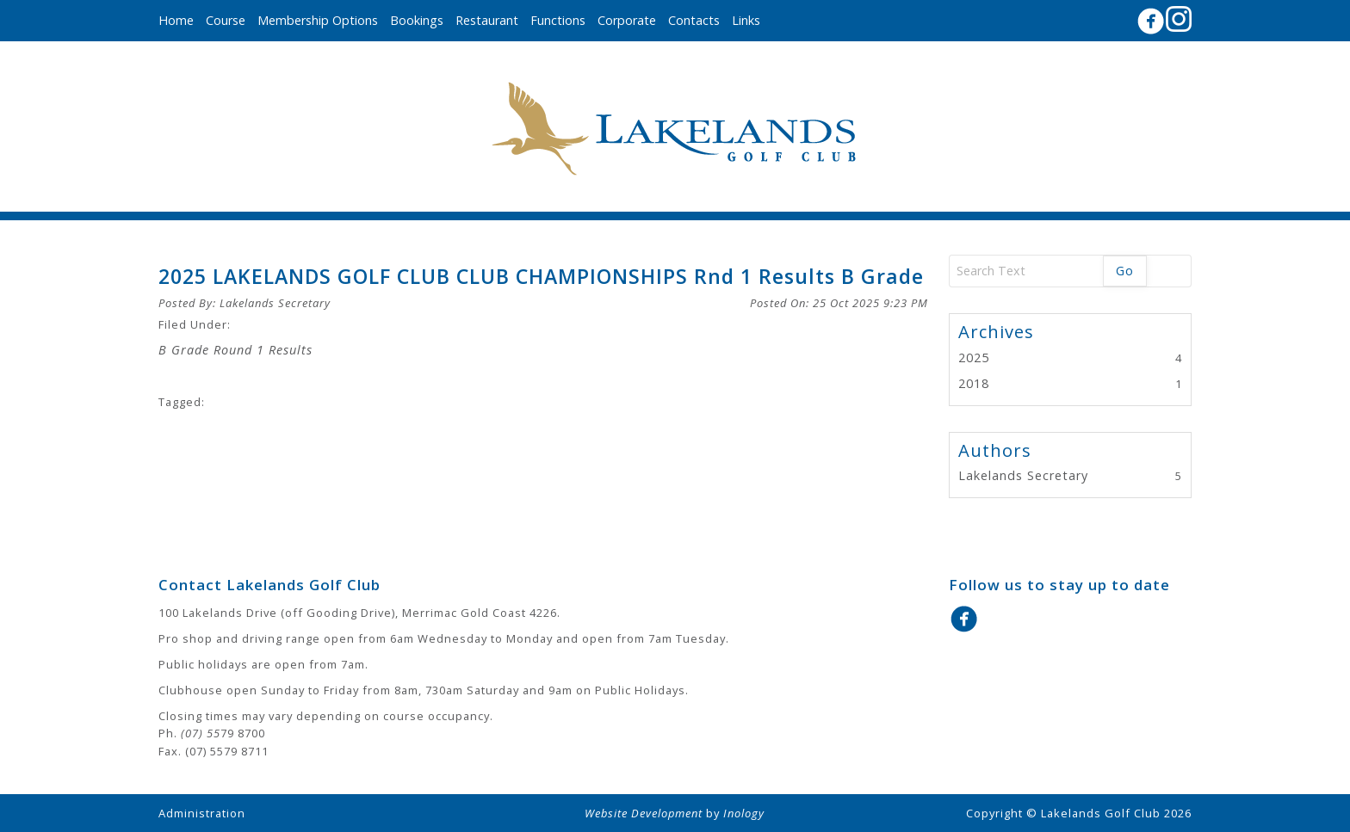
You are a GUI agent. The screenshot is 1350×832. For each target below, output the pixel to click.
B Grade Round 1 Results (235, 350)
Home (176, 20)
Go (1125, 270)
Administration (201, 813)
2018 (973, 383)
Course (225, 20)
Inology (744, 813)
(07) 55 (200, 733)
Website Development (644, 813)
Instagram (1179, 19)
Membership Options (317, 20)
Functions (557, 20)
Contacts (694, 20)
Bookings (416, 20)
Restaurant (486, 20)
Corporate (627, 20)
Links (746, 20)
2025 (973, 357)
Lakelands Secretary (275, 303)
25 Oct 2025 (870, 303)
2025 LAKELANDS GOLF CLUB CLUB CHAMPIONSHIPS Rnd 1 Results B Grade (541, 276)
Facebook (1151, 21)
